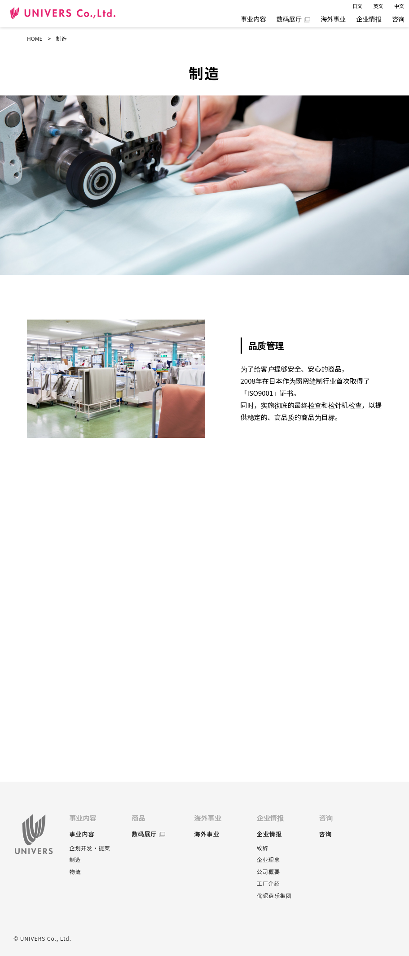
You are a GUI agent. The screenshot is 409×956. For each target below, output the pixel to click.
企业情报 (369, 18)
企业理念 (268, 859)
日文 (357, 5)
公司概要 (268, 871)
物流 (75, 871)
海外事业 (333, 18)
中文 (399, 5)
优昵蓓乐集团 (274, 895)
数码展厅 (289, 18)
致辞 (262, 848)
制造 (75, 859)
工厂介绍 (268, 883)
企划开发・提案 (89, 848)
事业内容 (253, 18)
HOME (34, 38)
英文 (378, 5)
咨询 (398, 18)
